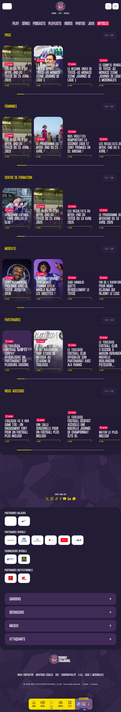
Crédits (86, 684)
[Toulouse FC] (60, 6)
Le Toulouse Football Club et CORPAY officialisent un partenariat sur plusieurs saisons (17, 355)
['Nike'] (7, 6)
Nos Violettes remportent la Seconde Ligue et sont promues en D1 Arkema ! (79, 144)
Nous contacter (25, 675)
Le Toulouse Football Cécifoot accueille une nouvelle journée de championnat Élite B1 (79, 427)
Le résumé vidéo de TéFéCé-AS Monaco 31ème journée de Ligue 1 (80, 75)
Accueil (54, 13)
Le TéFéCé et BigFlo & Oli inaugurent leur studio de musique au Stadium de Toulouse (48, 355)
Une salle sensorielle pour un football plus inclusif (47, 431)
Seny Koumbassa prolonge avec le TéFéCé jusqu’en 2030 (16, 288)
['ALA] (78, 540)
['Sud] (51, 540)
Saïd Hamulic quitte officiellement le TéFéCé (78, 288)
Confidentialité (68, 675)
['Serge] (37, 540)
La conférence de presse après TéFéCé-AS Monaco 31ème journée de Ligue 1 (48, 73)
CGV (57, 675)
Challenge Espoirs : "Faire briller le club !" (17, 219)
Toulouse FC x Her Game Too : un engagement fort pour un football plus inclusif (17, 429)
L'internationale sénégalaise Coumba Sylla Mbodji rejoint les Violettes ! (47, 286)
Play (60, 13)
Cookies (94, 684)
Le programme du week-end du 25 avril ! (47, 148)
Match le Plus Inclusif (108, 434)
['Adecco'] (64, 540)
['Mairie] (24, 578)
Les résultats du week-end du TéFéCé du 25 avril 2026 (17, 75)
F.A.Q (80, 675)
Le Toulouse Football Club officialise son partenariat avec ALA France (79, 357)
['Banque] (11, 559)
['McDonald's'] (24, 559)
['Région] (11, 578)
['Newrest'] (11, 540)
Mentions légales (44, 675)
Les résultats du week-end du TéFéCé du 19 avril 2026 (80, 217)
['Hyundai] (24, 540)
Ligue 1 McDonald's (94, 675)
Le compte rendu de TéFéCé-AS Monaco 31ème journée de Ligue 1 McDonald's (110, 73)
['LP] (11, 521)
